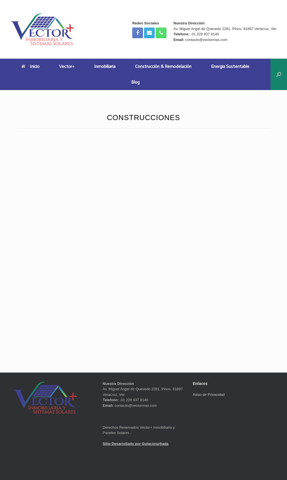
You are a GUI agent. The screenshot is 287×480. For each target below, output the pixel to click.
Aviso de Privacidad (209, 394)
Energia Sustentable (230, 66)
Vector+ (67, 66)
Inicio (30, 66)
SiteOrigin (152, 468)
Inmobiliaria (104, 66)
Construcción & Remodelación (163, 66)
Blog (135, 82)
